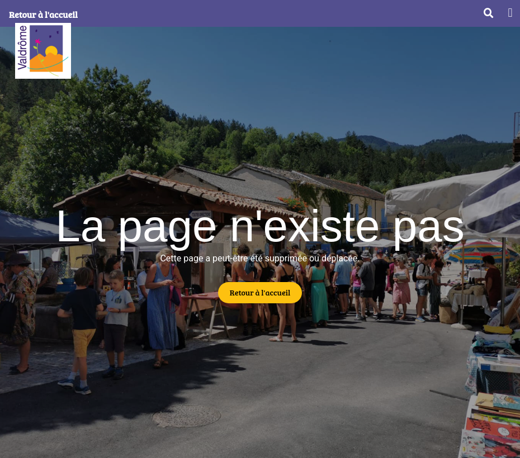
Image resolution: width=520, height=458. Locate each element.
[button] (510, 12)
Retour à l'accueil (43, 14)
